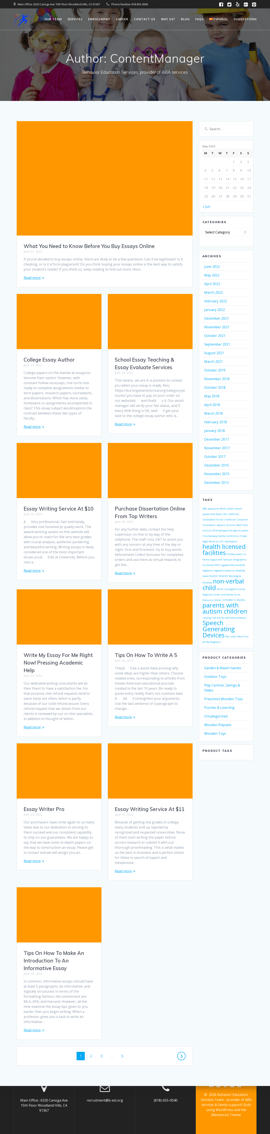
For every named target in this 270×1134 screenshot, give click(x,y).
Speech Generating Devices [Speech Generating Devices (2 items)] (218, 629)
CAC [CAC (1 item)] (225, 514)
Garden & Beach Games (222, 668)
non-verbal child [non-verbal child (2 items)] (223, 584)
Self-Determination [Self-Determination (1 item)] (235, 617)
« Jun (206, 206)
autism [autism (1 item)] (230, 508)
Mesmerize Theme (226, 1115)
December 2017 (216, 439)
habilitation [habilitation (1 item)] (231, 541)
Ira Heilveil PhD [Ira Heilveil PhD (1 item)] (210, 565)
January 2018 (214, 430)
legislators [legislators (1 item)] (207, 570)
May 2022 (211, 275)
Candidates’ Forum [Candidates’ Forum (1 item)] (212, 519)
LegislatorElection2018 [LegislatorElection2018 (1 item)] (232, 565)
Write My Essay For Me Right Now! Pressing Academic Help (149, 657)
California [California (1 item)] (233, 514)
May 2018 (211, 396)
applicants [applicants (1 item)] (213, 508)
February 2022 (215, 301)
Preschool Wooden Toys (223, 699)
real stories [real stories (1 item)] (218, 617)
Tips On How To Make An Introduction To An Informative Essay (54, 940)
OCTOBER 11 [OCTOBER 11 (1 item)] (229, 600)
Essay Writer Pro (44, 799)
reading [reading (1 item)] (206, 617)
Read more (32, 277)
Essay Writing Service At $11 (150, 804)
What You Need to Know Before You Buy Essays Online (89, 246)
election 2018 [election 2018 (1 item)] (209, 530)
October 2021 (214, 335)
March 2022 (213, 292)
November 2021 (217, 327)
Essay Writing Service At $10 (150, 506)
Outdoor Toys (215, 676)
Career (122, 19)
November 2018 (217, 379)
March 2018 (213, 413)
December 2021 (216, 318)
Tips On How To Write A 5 (55, 655)
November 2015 (217, 474)
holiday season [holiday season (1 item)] (235, 554)
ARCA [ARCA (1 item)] (223, 508)
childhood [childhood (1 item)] (230, 519)
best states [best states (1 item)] (216, 514)
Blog (185, 19)
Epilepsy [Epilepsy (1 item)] (222, 530)
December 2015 (216, 465)
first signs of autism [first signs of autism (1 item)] (238, 530)
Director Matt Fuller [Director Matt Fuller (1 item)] (237, 525)
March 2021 (213, 361)
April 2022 (212, 283)
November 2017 (217, 448)
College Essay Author (49, 360)
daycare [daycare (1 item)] (220, 525)
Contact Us (144, 19)
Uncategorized (215, 716)
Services (75, 19)
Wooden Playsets (217, 724)
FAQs (199, 19)
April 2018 (212, 404)
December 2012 (216, 482)
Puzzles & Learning (219, 707)
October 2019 (214, 370)
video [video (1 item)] (234, 636)
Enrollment (99, 19)
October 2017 (214, 456)
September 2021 (217, 344)
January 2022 (214, 309)
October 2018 (214, 387)
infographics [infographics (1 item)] (239, 559)
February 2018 (215, 422)
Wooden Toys (215, 733)
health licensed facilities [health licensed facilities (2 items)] (224, 549)
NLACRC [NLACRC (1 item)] (213, 576)
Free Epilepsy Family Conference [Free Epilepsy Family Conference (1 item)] (220, 536)
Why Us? (168, 19)
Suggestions (245, 19)
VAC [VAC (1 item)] (227, 636)
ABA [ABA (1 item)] (204, 508)
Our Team (53, 19)
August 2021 (214, 353)
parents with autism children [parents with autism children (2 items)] (224, 608)
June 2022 (212, 266)
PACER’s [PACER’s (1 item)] (241, 600)
